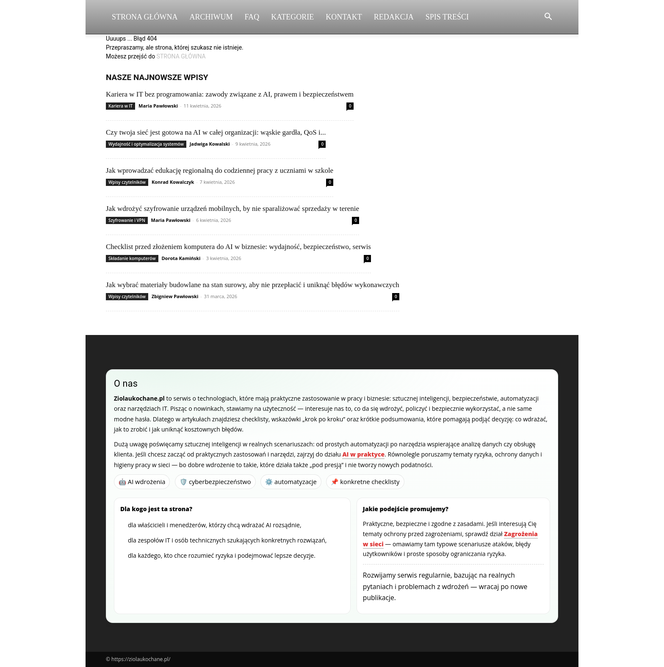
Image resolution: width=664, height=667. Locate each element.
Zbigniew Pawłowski (175, 296)
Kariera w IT (120, 106)
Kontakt (344, 17)
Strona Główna (145, 17)
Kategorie (292, 17)
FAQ (252, 17)
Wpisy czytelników (127, 182)
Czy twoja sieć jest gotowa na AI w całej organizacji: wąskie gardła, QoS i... (216, 132)
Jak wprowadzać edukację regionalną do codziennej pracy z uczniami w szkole (219, 170)
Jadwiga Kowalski (210, 144)
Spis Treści (447, 17)
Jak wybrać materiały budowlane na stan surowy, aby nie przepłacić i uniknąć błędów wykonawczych (252, 285)
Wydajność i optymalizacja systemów (146, 144)
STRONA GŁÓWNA (181, 56)
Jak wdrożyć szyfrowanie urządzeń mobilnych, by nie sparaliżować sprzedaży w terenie (232, 209)
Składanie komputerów (132, 258)
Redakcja (394, 17)
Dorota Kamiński (180, 258)
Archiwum (211, 17)
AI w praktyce (363, 454)
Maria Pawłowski (158, 105)
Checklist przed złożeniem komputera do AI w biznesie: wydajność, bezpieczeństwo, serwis (238, 247)
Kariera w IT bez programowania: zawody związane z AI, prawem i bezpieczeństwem (230, 94)
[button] (548, 18)
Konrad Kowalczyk (173, 182)
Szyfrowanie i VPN (126, 220)
